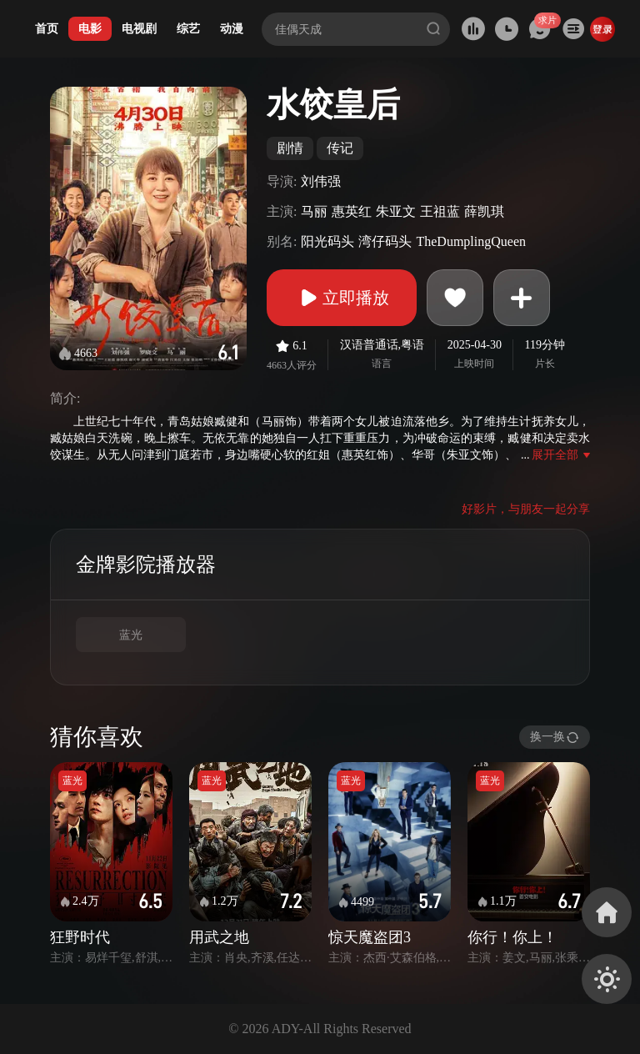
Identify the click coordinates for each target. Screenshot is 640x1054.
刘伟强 (321, 181)
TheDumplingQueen (471, 241)
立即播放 (341, 298)
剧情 (290, 148)
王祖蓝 (440, 211)
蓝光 (130, 635)
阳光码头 (327, 241)
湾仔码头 (385, 241)
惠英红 (352, 211)
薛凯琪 (484, 211)
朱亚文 (396, 211)
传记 (340, 148)
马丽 (314, 211)
